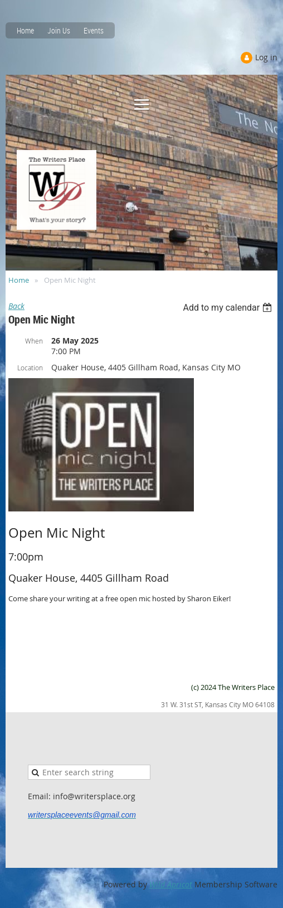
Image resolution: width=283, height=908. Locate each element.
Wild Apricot (170, 884)
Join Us (58, 30)
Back (16, 306)
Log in (266, 57)
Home (25, 30)
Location (30, 367)
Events (94, 30)
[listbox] (229, 308)
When (34, 340)
